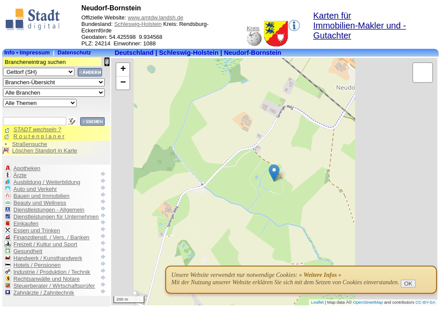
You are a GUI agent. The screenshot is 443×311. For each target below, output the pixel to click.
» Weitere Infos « (320, 275)
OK (408, 283)
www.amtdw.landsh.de (155, 17)
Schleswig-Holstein (138, 24)
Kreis (253, 28)
